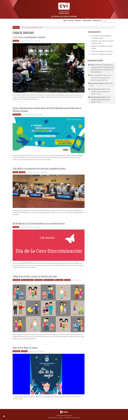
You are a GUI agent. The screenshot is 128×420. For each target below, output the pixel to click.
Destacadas (16, 280)
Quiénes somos (87, 20)
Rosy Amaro (76, 280)
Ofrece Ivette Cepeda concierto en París (102, 51)
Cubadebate (68, 417)
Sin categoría (59, 280)
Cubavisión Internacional (27, 41)
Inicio (65, 20)
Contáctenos (97, 20)
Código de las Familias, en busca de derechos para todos (35, 276)
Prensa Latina (76, 417)
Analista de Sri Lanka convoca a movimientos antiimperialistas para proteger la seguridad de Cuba (101, 77)
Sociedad (16, 41)
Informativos (17, 114)
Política (15, 172)
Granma (61, 417)
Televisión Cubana (52, 417)
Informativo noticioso (27, 280)
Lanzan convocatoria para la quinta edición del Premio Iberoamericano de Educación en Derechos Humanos (47, 109)
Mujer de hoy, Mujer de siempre (25, 347)
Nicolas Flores (33, 351)
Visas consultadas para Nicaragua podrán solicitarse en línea (100, 91)
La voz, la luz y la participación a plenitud (29, 37)
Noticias (71, 20)
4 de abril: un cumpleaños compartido (101, 54)
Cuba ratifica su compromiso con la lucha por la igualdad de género (39, 168)
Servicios (78, 20)
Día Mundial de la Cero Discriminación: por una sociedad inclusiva (39, 223)
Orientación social (48, 280)
